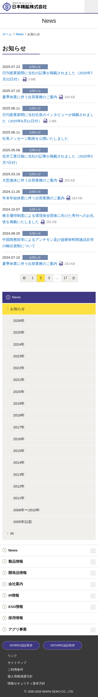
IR (12, 534)
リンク (12, 656)
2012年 (19, 486)
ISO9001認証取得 (21, 645)
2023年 (19, 356)
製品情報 (52, 562)
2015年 (19, 451)
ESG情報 (52, 607)
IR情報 (52, 596)
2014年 (19, 462)
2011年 (19, 498)
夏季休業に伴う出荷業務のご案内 (29, 97)
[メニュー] (91, 6)
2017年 (19, 427)
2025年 (19, 332)
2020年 (19, 392)
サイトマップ (17, 663)
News (20, 34)
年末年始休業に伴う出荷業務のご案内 (33, 198)
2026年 (19, 321)
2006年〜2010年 (26, 510)
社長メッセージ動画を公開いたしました (35, 139)
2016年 (19, 439)
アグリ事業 (52, 629)
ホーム (7, 34)
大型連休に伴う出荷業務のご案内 (29, 180)
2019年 (19, 403)
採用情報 (15, 618)
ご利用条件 (15, 669)
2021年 (19, 380)
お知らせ (17, 309)
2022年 (19, 368)
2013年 (19, 475)
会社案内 (52, 584)
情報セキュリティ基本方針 (26, 683)
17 (65, 278)
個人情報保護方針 (20, 676)
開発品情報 (52, 573)
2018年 (19, 415)
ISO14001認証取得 (62, 645)
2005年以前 (22, 522)
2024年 (19, 344)
